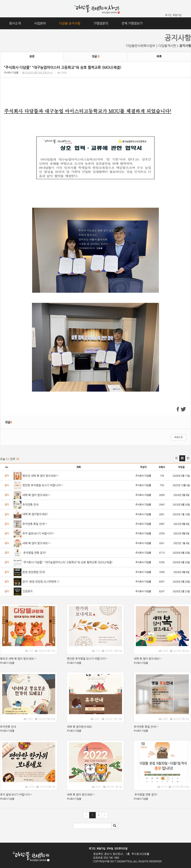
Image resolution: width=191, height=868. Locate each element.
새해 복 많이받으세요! (35, 514)
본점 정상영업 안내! (33, 572)
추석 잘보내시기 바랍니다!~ (38, 533)
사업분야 (40, 23)
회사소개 (15, 23)
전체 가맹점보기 (132, 23)
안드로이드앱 (120, 848)
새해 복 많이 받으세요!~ (36, 495)
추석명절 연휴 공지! (34, 552)
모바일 (110, 848)
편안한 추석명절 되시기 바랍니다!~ (42, 485)
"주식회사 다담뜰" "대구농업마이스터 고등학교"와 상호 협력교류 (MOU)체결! (67, 562)
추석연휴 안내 (30, 504)
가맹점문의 (101, 23)
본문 (31, 56)
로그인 (168, 15)
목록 (159, 56)
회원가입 (177, 15)
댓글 (95, 56)
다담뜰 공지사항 (69, 23)
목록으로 (178, 437)
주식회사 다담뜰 (11, 72)
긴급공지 (27, 591)
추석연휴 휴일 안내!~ (34, 523)
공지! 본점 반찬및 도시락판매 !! (41, 581)
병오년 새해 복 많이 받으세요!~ (41, 475)
